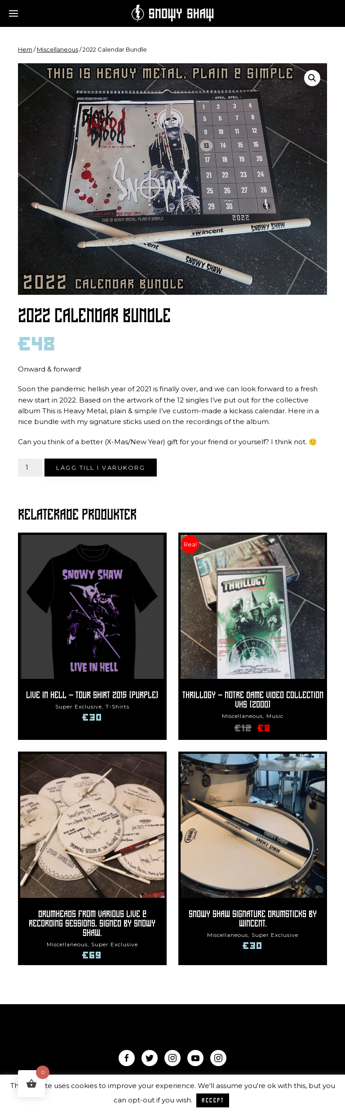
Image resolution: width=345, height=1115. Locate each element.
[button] (312, 78)
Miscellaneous (57, 49)
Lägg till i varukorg (100, 467)
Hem (25, 49)
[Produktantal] (30, 468)
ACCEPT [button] (213, 1100)
